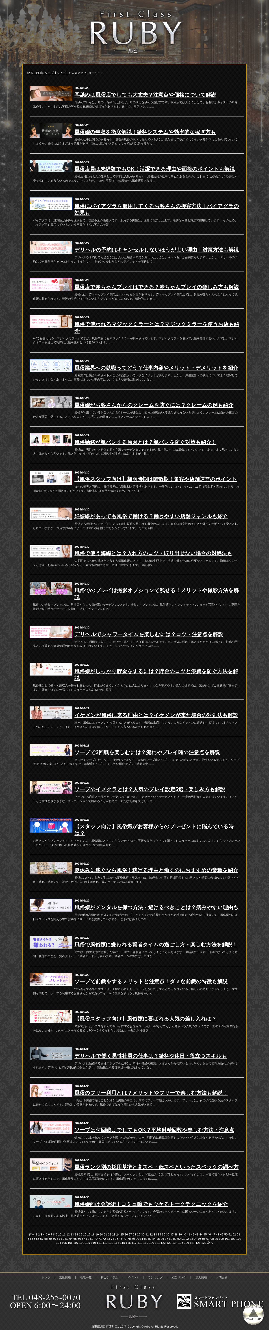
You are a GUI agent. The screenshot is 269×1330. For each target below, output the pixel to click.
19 (97, 1234)
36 (168, 1234)
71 (100, 1238)
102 (233, 1238)
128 (198, 1242)
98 (212, 1238)
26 (127, 1234)
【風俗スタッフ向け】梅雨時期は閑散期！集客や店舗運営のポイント (155, 479)
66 (80, 1238)
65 (76, 1238)
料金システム (109, 1277)
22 (110, 1234)
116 (129, 1242)
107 (76, 1242)
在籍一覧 (86, 1277)
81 (142, 1238)
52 (234, 1234)
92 (188, 1238)
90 (179, 1238)
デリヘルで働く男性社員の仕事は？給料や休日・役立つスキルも (150, 1056)
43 (197, 1234)
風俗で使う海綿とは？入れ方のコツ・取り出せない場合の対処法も (153, 553)
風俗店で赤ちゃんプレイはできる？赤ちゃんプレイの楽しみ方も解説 (156, 287)
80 (138, 1238)
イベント (133, 1277)
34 (160, 1234)
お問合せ (222, 1277)
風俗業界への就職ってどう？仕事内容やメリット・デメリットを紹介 (156, 368)
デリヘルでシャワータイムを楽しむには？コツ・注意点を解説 (148, 634)
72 (104, 1238)
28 (135, 1234)
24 (118, 1234)
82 (146, 1238)
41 (189, 1234)
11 (64, 1234)
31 (147, 1234)
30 (143, 1234)
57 (42, 1238)
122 (164, 1242)
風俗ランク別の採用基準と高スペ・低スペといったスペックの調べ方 (156, 1167)
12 (68, 1234)
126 (187, 1242)
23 (114, 1234)
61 (59, 1238)
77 (125, 1238)
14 (77, 1234)
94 (196, 1238)
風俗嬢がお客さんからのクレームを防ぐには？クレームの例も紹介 (153, 405)
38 (176, 1234)
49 (222, 1234)
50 (226, 1234)
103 (238, 1238)
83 (150, 1238)
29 (139, 1234)
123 (169, 1242)
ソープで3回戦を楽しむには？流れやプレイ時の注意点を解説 (147, 752)
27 (131, 1234)
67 (84, 1238)
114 (117, 1242)
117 (134, 1242)
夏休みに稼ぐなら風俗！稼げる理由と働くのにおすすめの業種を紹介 (156, 870)
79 (134, 1238)
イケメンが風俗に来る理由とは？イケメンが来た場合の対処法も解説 (156, 715)
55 (34, 1238)
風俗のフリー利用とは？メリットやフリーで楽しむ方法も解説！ (151, 1093)
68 (88, 1238)
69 (92, 1238)
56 (38, 1238)
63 (67, 1238)
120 (152, 1242)
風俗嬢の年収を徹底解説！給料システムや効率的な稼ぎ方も (145, 132)
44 (201, 1234)
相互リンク (178, 1277)
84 (154, 1238)
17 (89, 1234)
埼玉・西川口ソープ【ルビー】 (47, 73)
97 (208, 1238)
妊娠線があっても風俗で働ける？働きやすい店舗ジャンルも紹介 (151, 516)
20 (102, 1234)
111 (99, 1242)
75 (117, 1238)
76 (121, 1238)
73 (109, 1238)
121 (158, 1242)
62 (63, 1238)
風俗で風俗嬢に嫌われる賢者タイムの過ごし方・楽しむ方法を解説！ (155, 944)
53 (238, 1234)
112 (105, 1242)
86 (163, 1238)
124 (175, 1242)
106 (71, 1242)
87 (167, 1238)
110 (94, 1242)
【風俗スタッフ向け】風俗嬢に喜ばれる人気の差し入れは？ (145, 1019)
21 (106, 1234)
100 (222, 1238)
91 (183, 1238)
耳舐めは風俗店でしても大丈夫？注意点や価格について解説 (145, 95)
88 (171, 1238)
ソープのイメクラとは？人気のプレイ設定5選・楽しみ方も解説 (149, 789)
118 (140, 1242)
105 (65, 1242)
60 (55, 1238)
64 (71, 1238)
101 (227, 1238)
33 (156, 1234)
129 (204, 1242)
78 (129, 1238)
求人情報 (201, 1277)
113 (111, 1242)
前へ (32, 1234)
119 (146, 1242)
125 (181, 1242)
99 (217, 1238)
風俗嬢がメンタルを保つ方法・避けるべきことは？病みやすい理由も (156, 907)
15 (81, 1234)
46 (210, 1234)
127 (193, 1242)
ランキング (155, 1277)
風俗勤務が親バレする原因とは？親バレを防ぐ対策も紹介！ (145, 442)
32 (152, 1234)
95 (200, 1238)
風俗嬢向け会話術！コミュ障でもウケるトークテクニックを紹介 (151, 1204)
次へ (210, 1242)
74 (113, 1238)
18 (93, 1234)
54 (30, 1238)
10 (60, 1234)
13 (73, 1234)
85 (158, 1238)
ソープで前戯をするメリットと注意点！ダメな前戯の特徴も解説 (151, 981)
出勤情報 (65, 1277)
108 (82, 1242)
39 (180, 1234)
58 (46, 1238)
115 (123, 1242)
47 (214, 1234)
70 (96, 1238)
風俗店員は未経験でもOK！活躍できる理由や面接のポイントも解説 (154, 169)
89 (175, 1238)
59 (50, 1238)
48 (218, 1234)
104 (59, 1242)
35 (164, 1234)
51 (230, 1234)
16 (85, 1234)
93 (192, 1238)
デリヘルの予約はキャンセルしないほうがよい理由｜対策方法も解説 (156, 250)
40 (185, 1234)
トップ (45, 1277)
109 (88, 1242)
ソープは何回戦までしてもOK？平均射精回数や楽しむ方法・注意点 (154, 1130)
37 (172, 1234)
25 (122, 1234)
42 (193, 1234)
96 (204, 1238)
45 (206, 1234)
